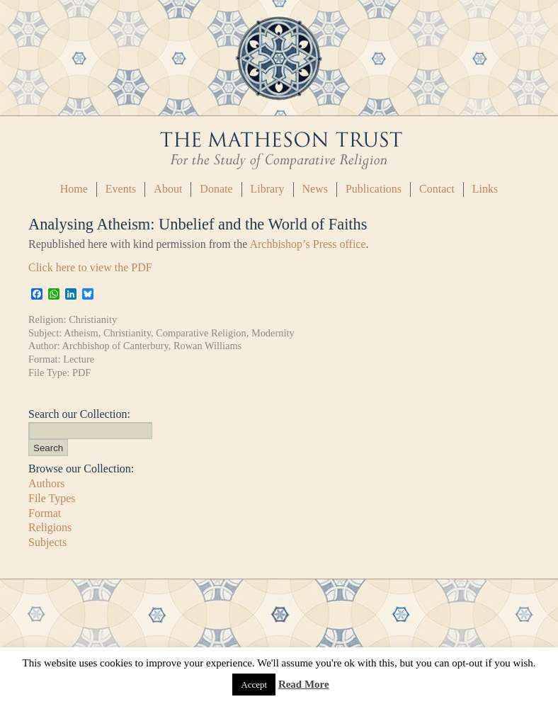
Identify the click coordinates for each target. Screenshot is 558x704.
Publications (374, 189)
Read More (303, 684)
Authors (46, 483)
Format (44, 513)
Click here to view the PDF (90, 267)
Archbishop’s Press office (307, 244)
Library (268, 189)
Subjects (47, 542)
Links (485, 189)
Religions (50, 527)
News (315, 189)
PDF (81, 372)
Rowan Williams (207, 345)
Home (74, 189)
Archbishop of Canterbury (115, 345)
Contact (437, 189)
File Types (52, 498)
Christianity (93, 319)
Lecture (78, 359)
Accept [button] (254, 684)
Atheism (81, 333)
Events (121, 189)
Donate (216, 189)
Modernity (273, 333)
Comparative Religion (201, 333)
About (168, 189)
